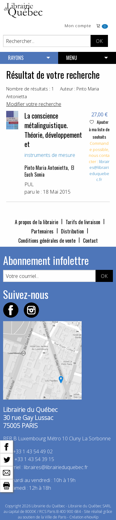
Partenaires (42, 231)
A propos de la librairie (36, 222)
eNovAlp (91, 517)
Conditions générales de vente (46, 240)
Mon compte (78, 26)
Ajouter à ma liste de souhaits (99, 129)
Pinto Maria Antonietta (46, 167)
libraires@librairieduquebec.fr (99, 170)
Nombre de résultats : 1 (30, 89)
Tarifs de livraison (83, 222)
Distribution (72, 231)
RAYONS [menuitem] (16, 57)
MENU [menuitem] (71, 57)
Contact (90, 240)
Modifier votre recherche (33, 104)
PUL (29, 184)
